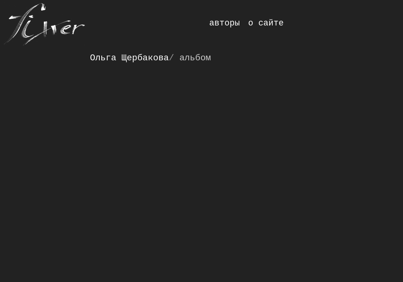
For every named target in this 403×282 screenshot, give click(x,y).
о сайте (266, 23)
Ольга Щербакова (129, 58)
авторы (224, 23)
